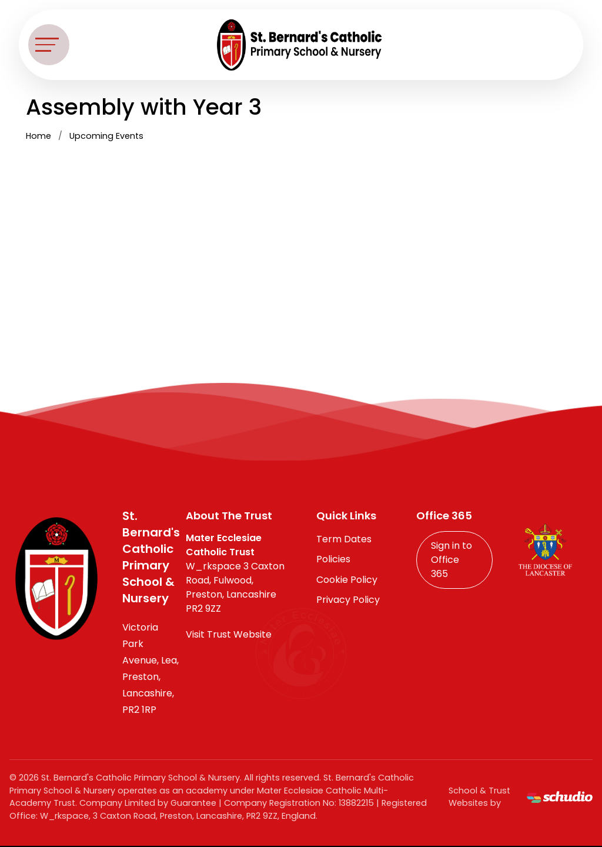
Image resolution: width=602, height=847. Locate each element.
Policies (333, 559)
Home (38, 136)
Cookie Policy (346, 579)
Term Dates (344, 539)
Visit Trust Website (229, 634)
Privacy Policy (348, 599)
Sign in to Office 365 (451, 560)
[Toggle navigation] (48, 44)
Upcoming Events (106, 136)
